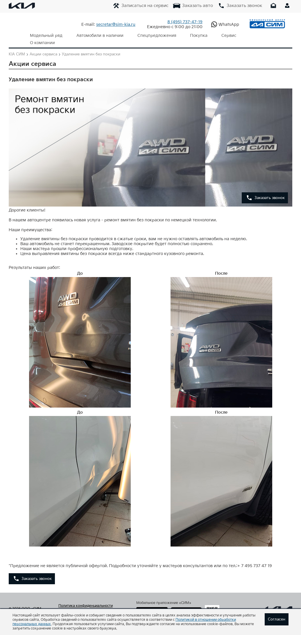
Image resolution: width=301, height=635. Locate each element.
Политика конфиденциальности (85, 599)
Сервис (219, 35)
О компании (250, 35)
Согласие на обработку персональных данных (91, 606)
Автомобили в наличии (96, 35)
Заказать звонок (270, 190)
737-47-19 (185, 21)
